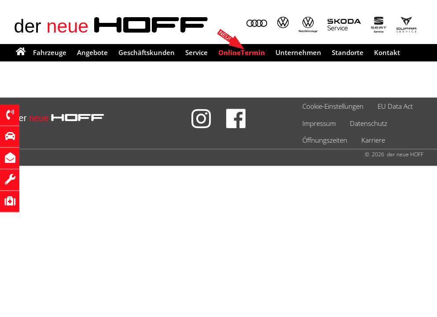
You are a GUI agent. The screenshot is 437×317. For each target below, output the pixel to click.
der (111, 26)
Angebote (92, 52)
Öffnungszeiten (324, 140)
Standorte (348, 52)
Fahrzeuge (49, 52)
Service (196, 52)
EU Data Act (395, 106)
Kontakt (387, 52)
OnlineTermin (241, 52)
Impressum (319, 123)
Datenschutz (368, 123)
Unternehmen (298, 52)
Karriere (373, 140)
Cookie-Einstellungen (333, 106)
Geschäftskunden (146, 52)
